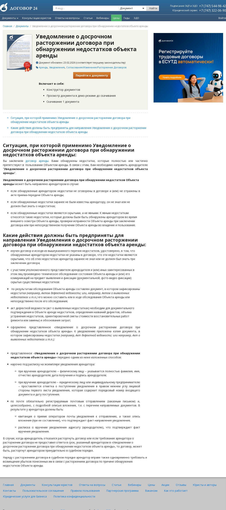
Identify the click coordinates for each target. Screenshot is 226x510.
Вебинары (134, 485)
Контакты (9, 490)
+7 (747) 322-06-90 (212, 10)
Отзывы (181, 485)
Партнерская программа (122, 490)
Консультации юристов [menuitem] (36, 18)
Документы (10, 18)
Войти (222, 18)
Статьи (116, 485)
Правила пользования (85, 490)
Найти (153, 8)
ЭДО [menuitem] (136, 18)
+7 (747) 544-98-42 (212, 6)
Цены (151, 485)
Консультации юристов (57, 485)
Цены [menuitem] (116, 18)
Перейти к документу (92, 75)
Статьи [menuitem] (88, 18)
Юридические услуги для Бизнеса (25, 496)
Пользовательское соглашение (43, 490)
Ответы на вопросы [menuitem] (67, 18)
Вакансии (151, 490)
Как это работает (176, 490)
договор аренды (36, 161)
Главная (7, 26)
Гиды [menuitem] (127, 18)
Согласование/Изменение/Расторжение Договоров (96, 67)
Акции (165, 485)
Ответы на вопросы (92, 485)
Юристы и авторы (205, 485)
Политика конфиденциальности (74, 496)
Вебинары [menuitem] (102, 18)
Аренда (43, 67)
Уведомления (57, 67)
